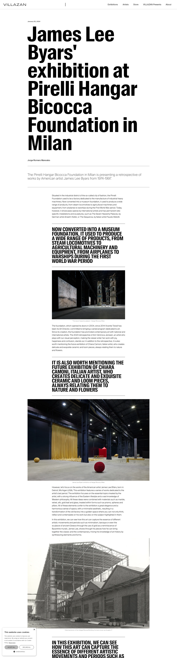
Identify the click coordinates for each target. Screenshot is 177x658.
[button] (19, 651)
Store (135, 4)
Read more (12, 642)
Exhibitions (113, 4)
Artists (126, 4)
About (168, 4)
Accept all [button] (11, 647)
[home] (14, 4)
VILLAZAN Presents (152, 4)
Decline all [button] (27, 647)
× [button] (34, 629)
